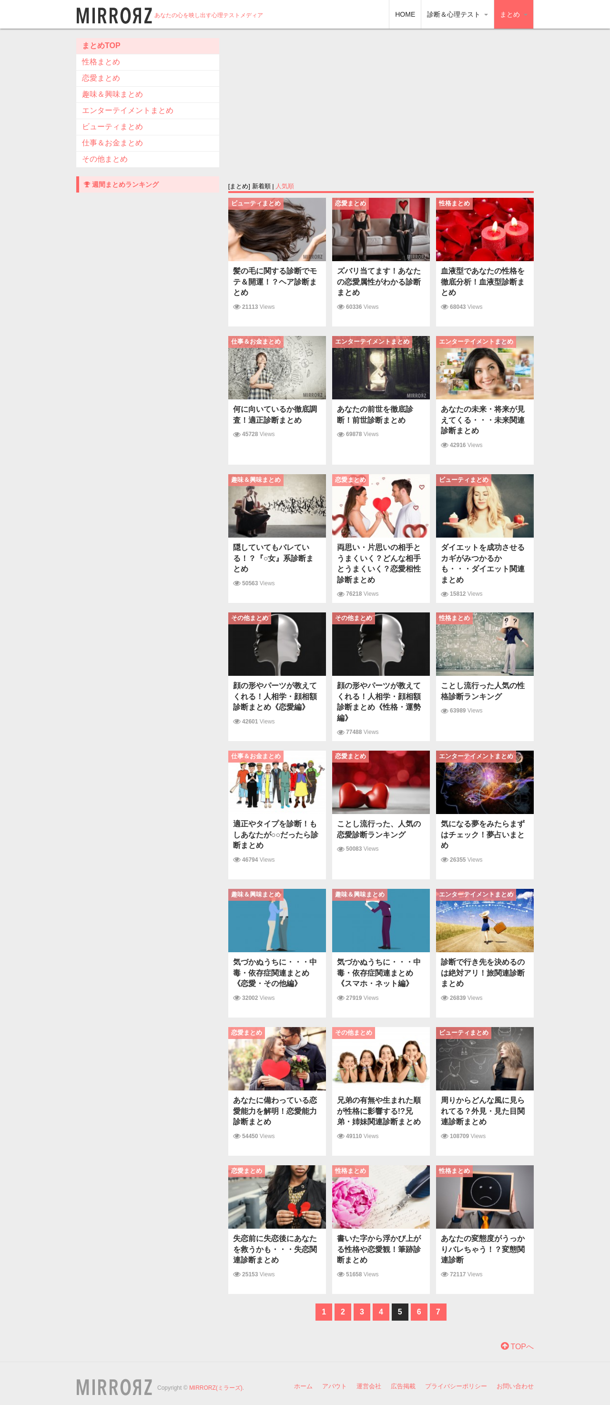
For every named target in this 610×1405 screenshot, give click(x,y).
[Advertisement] (381, 105)
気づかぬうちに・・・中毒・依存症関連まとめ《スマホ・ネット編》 (379, 973)
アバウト (334, 1386)
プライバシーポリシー (456, 1386)
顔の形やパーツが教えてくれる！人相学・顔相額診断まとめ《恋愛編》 (275, 696)
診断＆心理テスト (457, 14)
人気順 (284, 186)
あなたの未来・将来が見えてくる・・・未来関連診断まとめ (483, 420)
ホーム (303, 1386)
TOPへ (517, 1347)
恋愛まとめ (101, 78)
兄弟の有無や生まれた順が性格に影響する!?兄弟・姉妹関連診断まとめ (379, 1111)
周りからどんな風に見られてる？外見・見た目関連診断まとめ (483, 1111)
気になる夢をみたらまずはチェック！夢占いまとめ (483, 834)
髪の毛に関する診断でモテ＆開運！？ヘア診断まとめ (275, 281)
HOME (405, 14)
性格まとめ (101, 62)
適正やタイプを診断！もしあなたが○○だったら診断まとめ (275, 834)
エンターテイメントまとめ (127, 110)
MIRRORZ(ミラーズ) (216, 1388)
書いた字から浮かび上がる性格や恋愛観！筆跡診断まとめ (379, 1249)
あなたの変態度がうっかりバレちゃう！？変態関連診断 (483, 1249)
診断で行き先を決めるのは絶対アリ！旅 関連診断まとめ (483, 973)
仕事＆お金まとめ (112, 143)
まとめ (514, 14)
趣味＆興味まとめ (112, 94)
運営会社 (368, 1386)
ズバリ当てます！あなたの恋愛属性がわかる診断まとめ (379, 281)
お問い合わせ (515, 1386)
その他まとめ (105, 159)
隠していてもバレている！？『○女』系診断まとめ (273, 558)
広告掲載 (403, 1386)
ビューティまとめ (112, 126)
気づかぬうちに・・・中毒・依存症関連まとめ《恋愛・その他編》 (275, 973)
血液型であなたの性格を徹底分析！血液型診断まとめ (483, 281)
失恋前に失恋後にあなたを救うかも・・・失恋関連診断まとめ (275, 1249)
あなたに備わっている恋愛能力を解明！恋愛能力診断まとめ (275, 1111)
